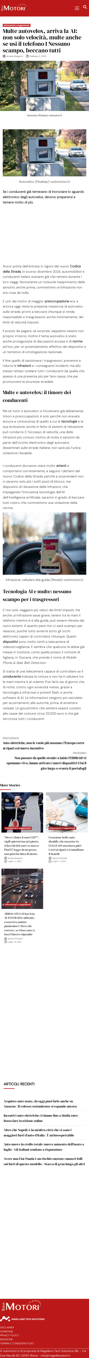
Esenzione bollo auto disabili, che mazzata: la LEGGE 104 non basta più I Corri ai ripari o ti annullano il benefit (66, 845)
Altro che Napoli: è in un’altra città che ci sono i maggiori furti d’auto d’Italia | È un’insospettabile (39, 1132)
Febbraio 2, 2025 (38, 56)
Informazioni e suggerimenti (16, 25)
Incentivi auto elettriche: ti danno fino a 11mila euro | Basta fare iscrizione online (41, 1118)
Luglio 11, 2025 (14, 861)
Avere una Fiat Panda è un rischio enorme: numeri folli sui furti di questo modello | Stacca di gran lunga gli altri (44, 1161)
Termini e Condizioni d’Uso (17, 1343)
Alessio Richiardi (59, 858)
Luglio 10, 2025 (14, 942)
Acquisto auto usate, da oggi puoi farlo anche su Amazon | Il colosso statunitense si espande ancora (40, 1104)
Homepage (6, 1331)
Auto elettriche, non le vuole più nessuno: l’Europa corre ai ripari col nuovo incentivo (44, 743)
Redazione (6, 1339)
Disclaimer (7, 1327)
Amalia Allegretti (14, 56)
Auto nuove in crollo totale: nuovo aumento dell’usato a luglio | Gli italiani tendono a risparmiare (44, 1147)
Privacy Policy (9, 1335)
